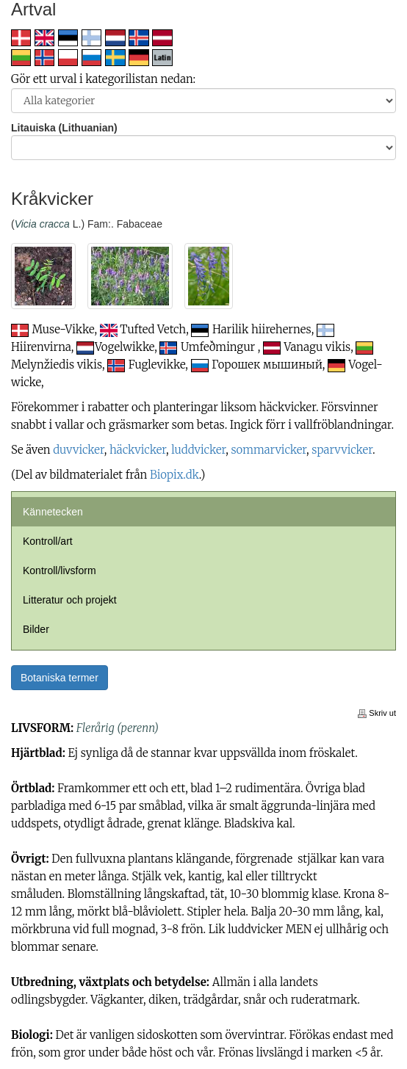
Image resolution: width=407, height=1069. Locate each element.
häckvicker (137, 450)
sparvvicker (341, 450)
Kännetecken (53, 512)
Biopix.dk (174, 475)
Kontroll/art (48, 541)
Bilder (36, 629)
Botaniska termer (59, 678)
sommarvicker (268, 450)
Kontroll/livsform (59, 570)
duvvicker (78, 450)
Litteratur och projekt (70, 600)
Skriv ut (377, 713)
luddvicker (198, 450)
